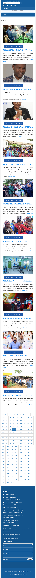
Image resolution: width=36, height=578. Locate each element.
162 (29, 470)
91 (3, 444)
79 (24, 438)
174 (21, 476)
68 (17, 435)
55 (3, 432)
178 (8, 479)
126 (25, 455)
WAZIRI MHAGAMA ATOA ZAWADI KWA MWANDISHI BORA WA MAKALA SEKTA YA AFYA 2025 (18, 318)
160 (21, 470)
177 (3, 479)
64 (3, 435)
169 (29, 473)
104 (21, 447)
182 (25, 479)
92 (6, 444)
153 (21, 467)
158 (12, 470)
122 (8, 455)
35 (28, 423)
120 (29, 452)
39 (10, 426)
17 (28, 417)
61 (24, 432)
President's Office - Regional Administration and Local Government (17, 530)
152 (16, 467)
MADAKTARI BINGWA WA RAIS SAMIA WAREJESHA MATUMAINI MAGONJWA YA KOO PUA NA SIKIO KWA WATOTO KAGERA (18, 50)
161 (25, 470)
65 (6, 435)
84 (10, 441)
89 (28, 441)
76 (14, 438)
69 (21, 435)
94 (14, 444)
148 (29, 464)
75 (10, 438)
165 (12, 473)
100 (3, 447)
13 (14, 417)
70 (24, 435)
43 (24, 426)
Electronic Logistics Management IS (12, 512)
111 (21, 449)
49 (14, 429)
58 (14, 432)
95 (17, 444)
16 (24, 417)
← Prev (4, 414)
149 (3, 467)
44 (28, 426)
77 (17, 438)
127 (29, 455)
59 (17, 432)
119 (25, 452)
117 (16, 452)
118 (21, 452)
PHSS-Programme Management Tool (13, 515)
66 (10, 435)
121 (3, 455)
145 (16, 464)
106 (29, 447)
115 (8, 452)
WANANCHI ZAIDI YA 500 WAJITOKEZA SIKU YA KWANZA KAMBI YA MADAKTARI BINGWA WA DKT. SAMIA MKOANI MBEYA (18, 241)
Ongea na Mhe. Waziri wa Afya (11, 1)
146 (21, 464)
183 (29, 479)
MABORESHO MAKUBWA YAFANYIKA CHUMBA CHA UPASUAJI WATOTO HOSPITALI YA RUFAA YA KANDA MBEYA (18, 281)
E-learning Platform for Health (11, 534)
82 (3, 441)
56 (6, 432)
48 (10, 429)
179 (12, 479)
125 (21, 455)
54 (31, 429)
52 (24, 429)
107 (3, 449)
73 (3, 438)
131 (16, 458)
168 (25, 473)
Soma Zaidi (25, 99)
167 (21, 473)
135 (3, 461)
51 (21, 429)
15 (21, 417)
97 (24, 444)
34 (24, 423)
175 (25, 476)
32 (17, 423)
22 (14, 420)
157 (8, 470)
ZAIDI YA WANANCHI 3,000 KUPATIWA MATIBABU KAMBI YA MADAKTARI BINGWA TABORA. (18, 164)
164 (8, 473)
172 (12, 476)
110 (16, 449)
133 (25, 458)
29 (6, 423)
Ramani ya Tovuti (22, 574)
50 (17, 429)
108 (8, 449)
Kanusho (11, 574)
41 (17, 426)
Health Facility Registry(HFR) (10, 520)
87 (21, 441)
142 (3, 464)
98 (28, 444)
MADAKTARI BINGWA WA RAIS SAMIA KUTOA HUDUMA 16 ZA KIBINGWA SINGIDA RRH (18, 356)
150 (8, 467)
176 (29, 476)
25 (24, 420)
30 (10, 423)
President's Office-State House (11, 525)
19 (3, 420)
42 (21, 426)
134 (29, 458)
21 (10, 420)
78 (21, 438)
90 (31, 441)
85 (14, 441)
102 (12, 447)
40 (14, 426)
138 (16, 461)
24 (21, 420)
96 (21, 444)
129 (8, 458)
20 (6, 420)
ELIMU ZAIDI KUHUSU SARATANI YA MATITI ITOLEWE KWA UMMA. (18, 89)
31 (14, 423)
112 (25, 449)
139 (21, 461)
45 (31, 426)
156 (3, 470)
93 (10, 444)
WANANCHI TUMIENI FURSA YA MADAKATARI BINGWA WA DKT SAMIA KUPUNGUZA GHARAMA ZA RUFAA (18, 395)
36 (31, 423)
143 (8, 464)
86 (17, 441)
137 (12, 461)
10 (3, 417)
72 (31, 435)
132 (21, 458)
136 (8, 461)
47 (6, 429)
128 (3, 458)
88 (24, 441)
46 (3, 429)
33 (21, 423)
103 (16, 447)
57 (10, 432)
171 (8, 476)
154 (25, 467)
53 (28, 429)
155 (29, 467)
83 (6, 441)
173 (16, 476)
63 (31, 432)
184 (3, 482)
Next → (13, 482)
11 (6, 417)
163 (3, 473)
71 (28, 435)
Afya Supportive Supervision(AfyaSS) (13, 510)
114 (3, 452)
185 (8, 482)
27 (31, 420)
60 (21, 432)
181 (21, 479)
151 (12, 467)
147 (25, 464)
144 (12, 464)
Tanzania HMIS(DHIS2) (9, 517)
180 (16, 479)
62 (28, 432)
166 (16, 473)
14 (17, 417)
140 (25, 461)
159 (16, 470)
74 (6, 438)
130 (12, 458)
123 (12, 455)
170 (3, 476)
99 (31, 444)
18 (31, 417)
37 (3, 426)
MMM (15, 574)
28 (3, 423)
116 (12, 452)
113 (29, 449)
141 (29, 461)
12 (10, 417)
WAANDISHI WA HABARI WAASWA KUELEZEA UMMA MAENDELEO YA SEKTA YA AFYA (18, 204)
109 (12, 449)
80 (28, 438)
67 (14, 435)
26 (28, 420)
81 (31, 438)
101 (8, 447)
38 (6, 426)
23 (17, 420)
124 (16, 455)
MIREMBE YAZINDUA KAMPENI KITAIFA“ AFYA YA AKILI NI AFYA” (18, 127)
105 (25, 447)
